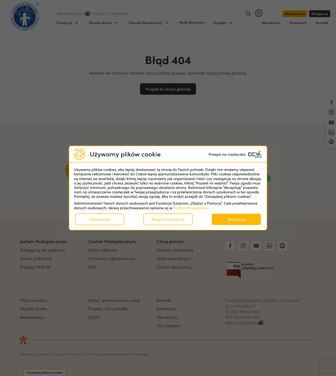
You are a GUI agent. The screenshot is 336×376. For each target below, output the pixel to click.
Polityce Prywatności (190, 207)
